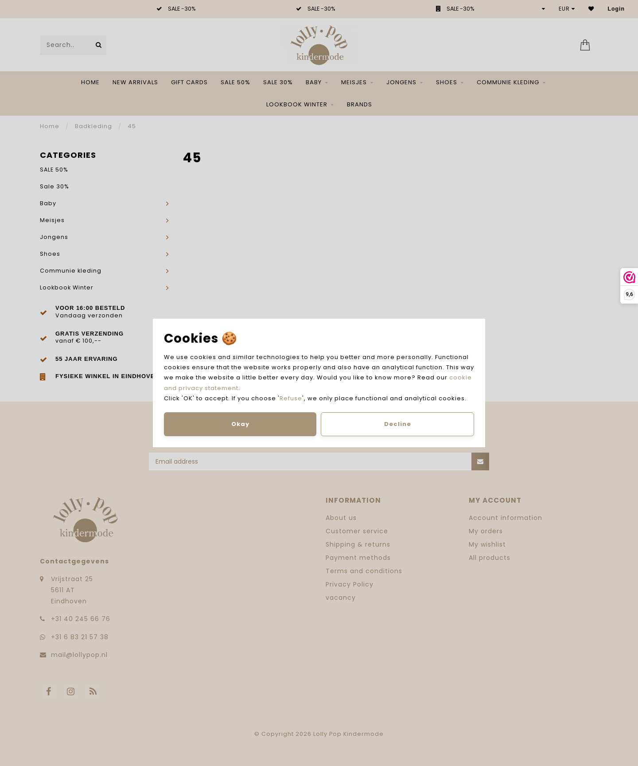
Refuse (291, 398)
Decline (397, 424)
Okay (240, 424)
